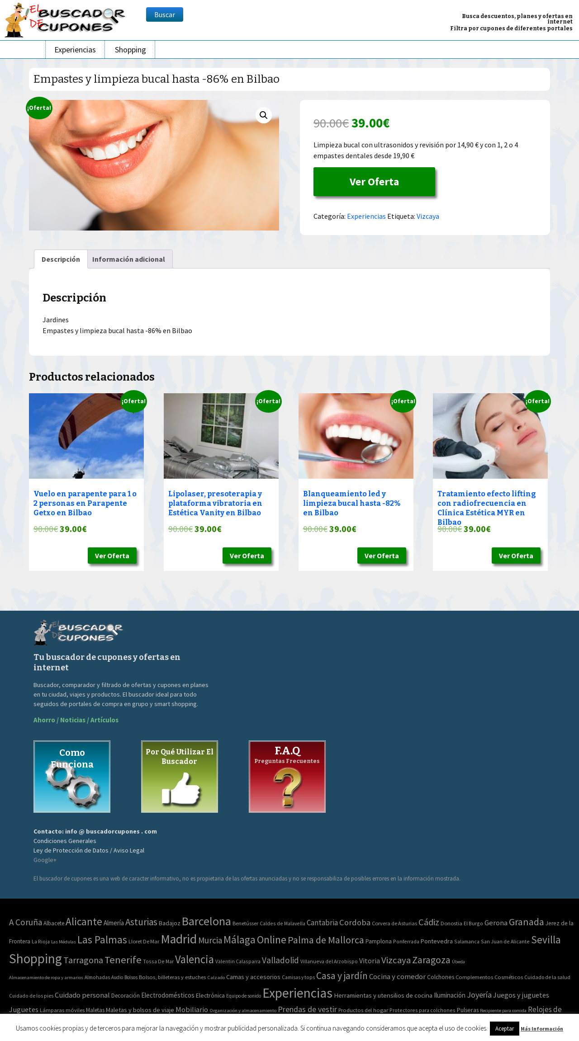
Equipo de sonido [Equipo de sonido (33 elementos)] (243, 996)
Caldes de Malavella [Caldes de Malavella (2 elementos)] (282, 923)
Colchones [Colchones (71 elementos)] (440, 977)
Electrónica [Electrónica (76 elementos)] (210, 995)
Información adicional (128, 259)
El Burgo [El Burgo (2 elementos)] (473, 923)
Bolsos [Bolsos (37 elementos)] (131, 977)
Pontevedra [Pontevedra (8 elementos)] (437, 941)
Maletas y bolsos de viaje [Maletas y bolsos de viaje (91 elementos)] (140, 1010)
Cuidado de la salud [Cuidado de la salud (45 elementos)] (547, 977)
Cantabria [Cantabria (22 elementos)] (322, 923)
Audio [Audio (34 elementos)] (117, 977)
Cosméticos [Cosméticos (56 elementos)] (508, 977)
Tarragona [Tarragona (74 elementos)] (83, 960)
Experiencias (75, 49)
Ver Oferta (374, 181)
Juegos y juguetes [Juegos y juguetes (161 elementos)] (521, 994)
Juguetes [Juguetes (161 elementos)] (23, 1009)
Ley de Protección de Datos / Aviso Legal (88, 850)
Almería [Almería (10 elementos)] (114, 923)
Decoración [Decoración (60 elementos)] (125, 995)
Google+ (45, 860)
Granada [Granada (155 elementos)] (526, 922)
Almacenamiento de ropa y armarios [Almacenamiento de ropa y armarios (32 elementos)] (46, 977)
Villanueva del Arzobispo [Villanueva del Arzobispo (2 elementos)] (329, 961)
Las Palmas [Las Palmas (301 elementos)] (102, 939)
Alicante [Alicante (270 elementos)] (84, 921)
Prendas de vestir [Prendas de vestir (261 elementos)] (307, 1009)
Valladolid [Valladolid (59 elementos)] (280, 960)
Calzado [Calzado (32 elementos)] (216, 977)
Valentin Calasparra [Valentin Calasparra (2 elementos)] (238, 961)
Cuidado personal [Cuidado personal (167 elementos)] (82, 995)
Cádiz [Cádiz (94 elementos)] (428, 922)
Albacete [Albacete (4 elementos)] (53, 923)
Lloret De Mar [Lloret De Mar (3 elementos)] (143, 941)
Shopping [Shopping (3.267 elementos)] (35, 958)
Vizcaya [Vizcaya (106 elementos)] (396, 960)
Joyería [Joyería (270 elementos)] (479, 994)
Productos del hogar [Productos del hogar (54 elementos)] (363, 1010)
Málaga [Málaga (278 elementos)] (239, 939)
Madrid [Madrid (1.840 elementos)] (179, 939)
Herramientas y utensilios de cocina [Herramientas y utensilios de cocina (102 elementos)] (383, 995)
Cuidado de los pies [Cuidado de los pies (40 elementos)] (31, 996)
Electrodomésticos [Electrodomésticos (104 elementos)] (168, 995)
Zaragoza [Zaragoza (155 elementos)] (431, 960)
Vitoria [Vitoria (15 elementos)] (369, 960)
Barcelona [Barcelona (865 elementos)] (206, 921)
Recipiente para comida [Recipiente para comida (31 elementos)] (503, 1010)
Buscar (164, 14)
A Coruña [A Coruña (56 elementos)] (25, 922)
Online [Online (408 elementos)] (271, 940)
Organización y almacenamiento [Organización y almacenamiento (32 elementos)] (242, 1010)
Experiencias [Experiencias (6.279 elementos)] (297, 992)
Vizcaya (428, 216)
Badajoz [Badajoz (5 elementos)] (169, 923)
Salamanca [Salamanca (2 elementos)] (466, 941)
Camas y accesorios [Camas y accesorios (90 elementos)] (253, 977)
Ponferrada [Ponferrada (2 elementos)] (406, 941)
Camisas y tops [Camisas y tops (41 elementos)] (298, 977)
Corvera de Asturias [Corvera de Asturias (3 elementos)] (394, 923)
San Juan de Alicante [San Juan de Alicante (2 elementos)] (505, 941)
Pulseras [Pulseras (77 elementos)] (468, 1010)
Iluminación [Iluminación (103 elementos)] (449, 995)
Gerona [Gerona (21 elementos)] (496, 923)
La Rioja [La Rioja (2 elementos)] (41, 941)
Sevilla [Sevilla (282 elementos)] (546, 939)
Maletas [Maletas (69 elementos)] (95, 1010)
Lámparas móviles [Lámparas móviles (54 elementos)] (62, 1010)
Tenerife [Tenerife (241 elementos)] (123, 959)
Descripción (61, 259)
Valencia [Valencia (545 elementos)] (194, 959)
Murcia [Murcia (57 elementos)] (210, 940)
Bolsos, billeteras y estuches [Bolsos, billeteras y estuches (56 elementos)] (172, 977)
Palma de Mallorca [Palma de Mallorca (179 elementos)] (326, 939)
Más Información (542, 1028)
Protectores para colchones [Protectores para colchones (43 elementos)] (422, 1010)
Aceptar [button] (504, 1028)
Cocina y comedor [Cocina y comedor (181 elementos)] (397, 976)
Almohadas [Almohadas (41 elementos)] (97, 977)
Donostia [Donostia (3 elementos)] (451, 923)
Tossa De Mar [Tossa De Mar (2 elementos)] (158, 961)
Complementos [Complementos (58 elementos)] (474, 976)
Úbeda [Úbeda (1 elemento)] (458, 962)
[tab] (61, 259)
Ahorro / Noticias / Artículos (76, 720)
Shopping (130, 49)
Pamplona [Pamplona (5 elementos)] (378, 941)
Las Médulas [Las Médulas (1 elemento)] (63, 942)
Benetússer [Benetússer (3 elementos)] (245, 923)
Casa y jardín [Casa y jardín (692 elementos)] (342, 976)
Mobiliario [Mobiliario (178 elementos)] (192, 1009)
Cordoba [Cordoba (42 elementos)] (354, 922)
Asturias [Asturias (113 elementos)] (141, 922)
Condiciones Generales (64, 841)
